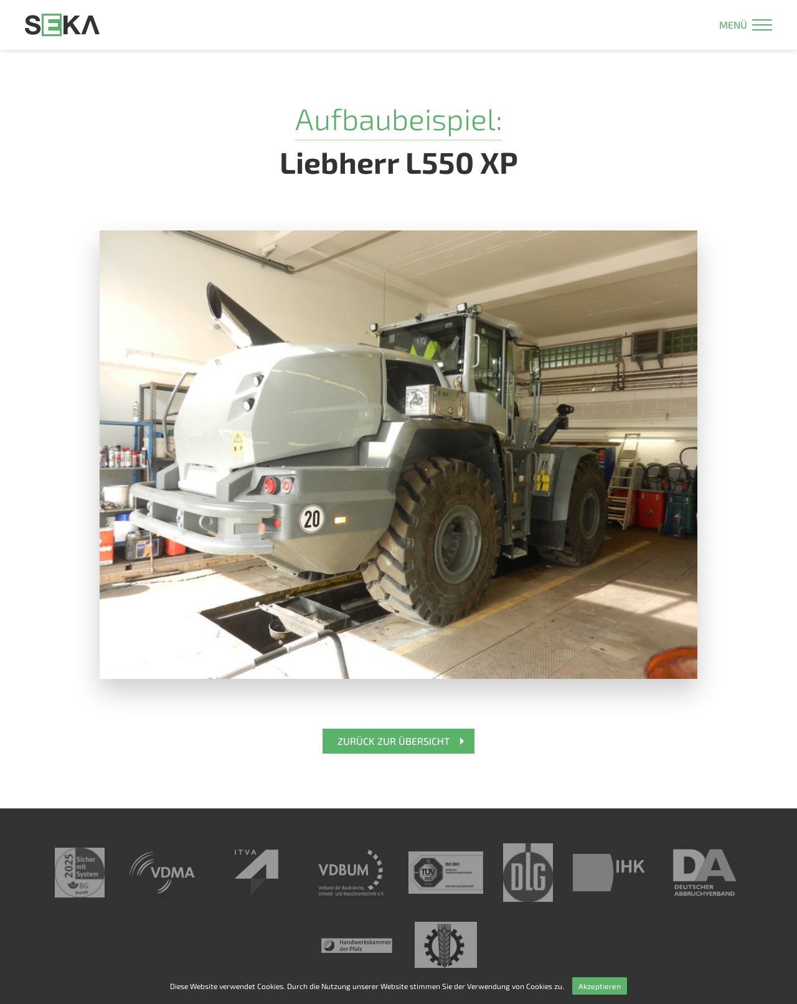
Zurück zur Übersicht (393, 741)
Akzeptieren (599, 986)
